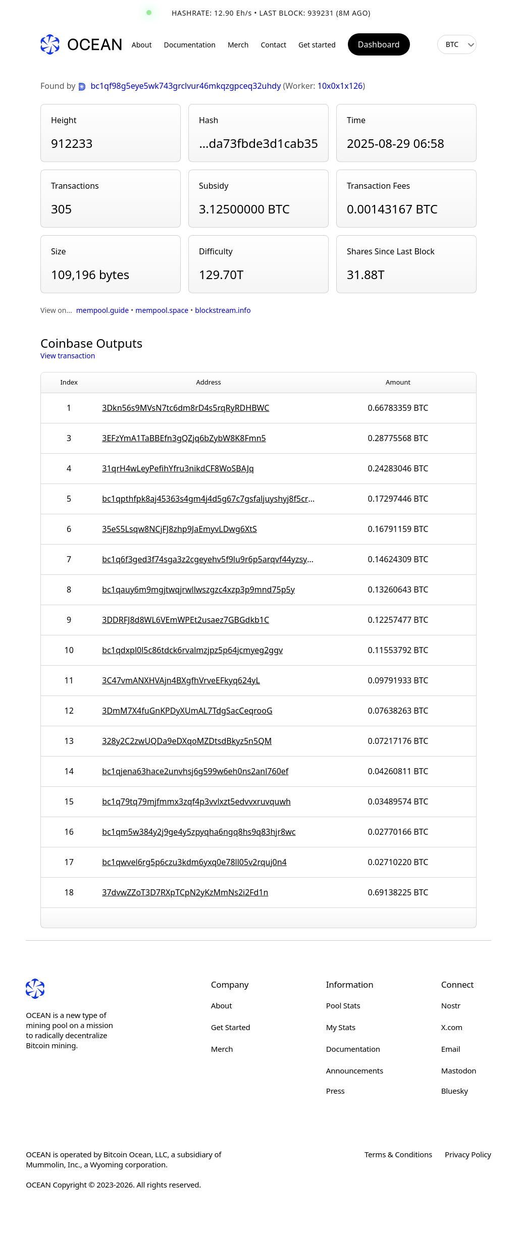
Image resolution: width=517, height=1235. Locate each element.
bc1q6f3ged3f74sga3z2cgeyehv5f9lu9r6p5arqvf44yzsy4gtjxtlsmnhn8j (208, 559)
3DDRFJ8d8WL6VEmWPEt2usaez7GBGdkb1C (185, 619)
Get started (317, 44)
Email (450, 1049)
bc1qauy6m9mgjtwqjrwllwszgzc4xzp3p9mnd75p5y (198, 589)
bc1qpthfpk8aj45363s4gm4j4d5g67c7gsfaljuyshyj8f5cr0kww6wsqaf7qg (208, 498)
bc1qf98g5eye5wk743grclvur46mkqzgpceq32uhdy (180, 85)
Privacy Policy (468, 1154)
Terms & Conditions (398, 1154)
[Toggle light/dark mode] (423, 44)
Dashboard (379, 44)
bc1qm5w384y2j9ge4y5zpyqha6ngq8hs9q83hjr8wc (198, 831)
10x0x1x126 (340, 85)
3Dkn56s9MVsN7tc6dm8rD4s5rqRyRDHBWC (185, 407)
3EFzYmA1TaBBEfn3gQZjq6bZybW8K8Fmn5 (184, 438)
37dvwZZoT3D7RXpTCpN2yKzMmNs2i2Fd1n (185, 892)
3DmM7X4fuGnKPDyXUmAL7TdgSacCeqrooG (187, 710)
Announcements (354, 1070)
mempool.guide (102, 310)
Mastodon (459, 1070)
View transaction (67, 355)
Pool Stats (343, 1005)
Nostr (450, 1005)
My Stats (340, 1027)
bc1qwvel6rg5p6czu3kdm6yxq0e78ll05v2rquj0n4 (194, 862)
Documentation (190, 44)
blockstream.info (222, 310)
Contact (273, 44)
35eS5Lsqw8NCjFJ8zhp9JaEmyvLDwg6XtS (179, 528)
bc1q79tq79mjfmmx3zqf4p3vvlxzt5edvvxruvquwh (196, 801)
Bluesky (454, 1091)
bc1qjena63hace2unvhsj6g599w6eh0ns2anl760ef (195, 771)
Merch (238, 44)
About (142, 44)
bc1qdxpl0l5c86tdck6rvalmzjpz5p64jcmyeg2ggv (192, 650)
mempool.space (161, 310)
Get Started (230, 1027)
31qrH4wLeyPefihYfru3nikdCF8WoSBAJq (178, 468)
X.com (451, 1027)
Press (335, 1091)
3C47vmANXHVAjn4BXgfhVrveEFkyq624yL (181, 680)
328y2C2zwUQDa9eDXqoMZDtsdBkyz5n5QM (187, 740)
